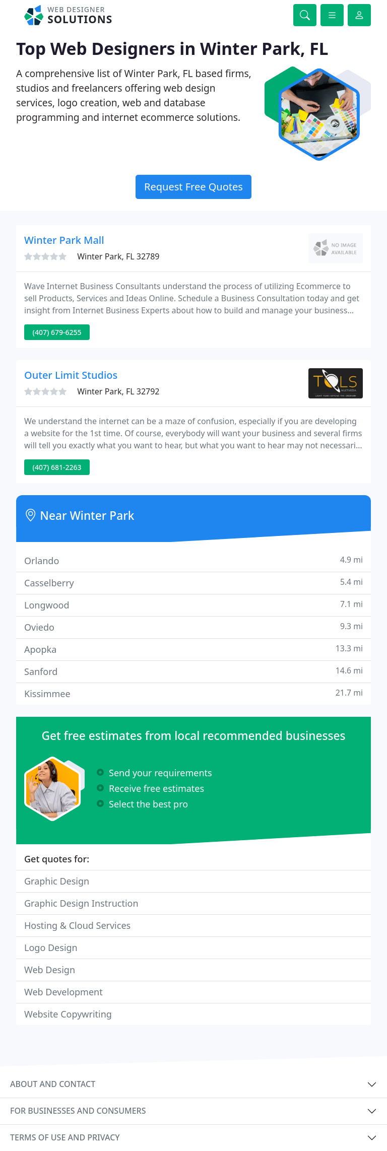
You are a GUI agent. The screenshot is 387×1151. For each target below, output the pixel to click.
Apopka (193, 649)
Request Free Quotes (193, 186)
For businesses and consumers (78, 1110)
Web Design (49, 970)
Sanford (193, 671)
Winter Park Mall (64, 240)
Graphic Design (56, 881)
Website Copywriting (68, 1014)
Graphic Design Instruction (81, 903)
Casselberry (193, 582)
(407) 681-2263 (57, 467)
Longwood (193, 604)
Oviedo (193, 627)
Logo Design (51, 947)
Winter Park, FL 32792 (118, 391)
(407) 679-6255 (57, 332)
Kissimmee (193, 693)
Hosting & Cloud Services (77, 925)
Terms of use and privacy (65, 1137)
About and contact (52, 1084)
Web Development (63, 992)
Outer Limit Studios (70, 375)
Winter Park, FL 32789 (118, 256)
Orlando (193, 560)
